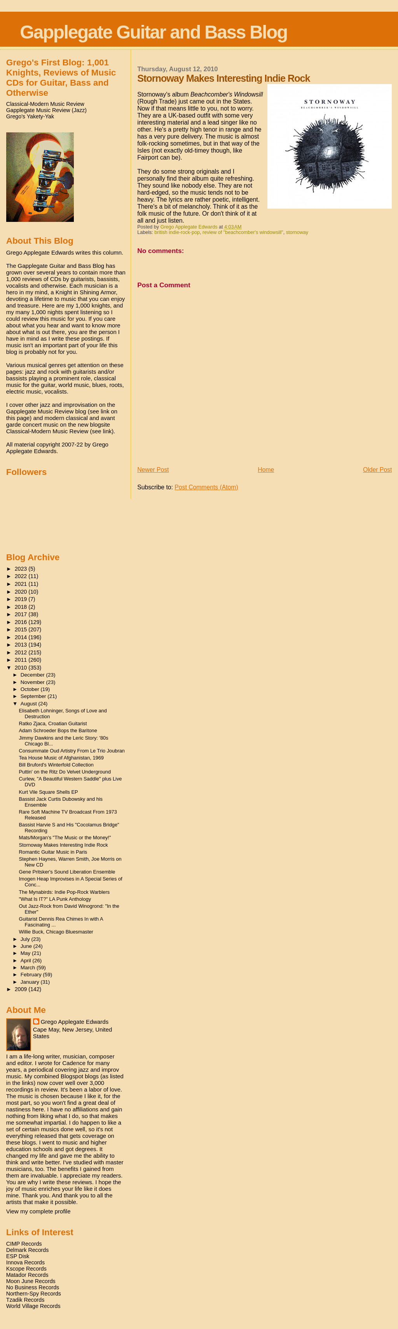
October (31, 689)
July (26, 939)
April (27, 960)
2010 (22, 667)
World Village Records (33, 1306)
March (29, 967)
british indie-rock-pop (177, 232)
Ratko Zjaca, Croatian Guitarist (53, 723)
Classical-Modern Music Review (45, 104)
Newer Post (153, 469)
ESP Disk (18, 1256)
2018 (22, 607)
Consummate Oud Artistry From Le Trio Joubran (72, 751)
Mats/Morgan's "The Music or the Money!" (65, 837)
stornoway (297, 232)
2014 (22, 637)
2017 (22, 614)
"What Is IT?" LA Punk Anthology (55, 899)
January (31, 982)
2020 (22, 592)
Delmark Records (27, 1250)
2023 (22, 569)
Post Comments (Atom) (206, 487)
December (33, 675)
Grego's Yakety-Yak (30, 116)
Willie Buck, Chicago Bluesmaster (56, 932)
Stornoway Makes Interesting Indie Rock (63, 845)
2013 (22, 645)
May (26, 953)
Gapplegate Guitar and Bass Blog (153, 32)
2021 (22, 584)
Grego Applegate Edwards (74, 1021)
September (34, 696)
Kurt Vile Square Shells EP (48, 792)
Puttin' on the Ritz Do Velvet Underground (65, 772)
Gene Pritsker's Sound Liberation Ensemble (67, 872)
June (27, 946)
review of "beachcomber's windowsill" (242, 232)
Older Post (377, 469)
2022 (22, 576)
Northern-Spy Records (33, 1293)
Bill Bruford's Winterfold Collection (56, 765)
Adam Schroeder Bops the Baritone (58, 730)
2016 (22, 622)
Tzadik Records (25, 1300)
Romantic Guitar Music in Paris (53, 852)
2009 (22, 989)
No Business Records (32, 1287)
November (33, 682)
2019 (22, 599)
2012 (22, 652)
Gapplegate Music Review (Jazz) (46, 110)
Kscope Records (26, 1269)
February (32, 974)
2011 (22, 660)
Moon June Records (31, 1281)
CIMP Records (24, 1244)
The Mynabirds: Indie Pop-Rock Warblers (64, 892)
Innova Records (25, 1262)
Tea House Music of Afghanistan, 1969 (61, 758)
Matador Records (27, 1275)
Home (266, 469)
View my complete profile (38, 1211)
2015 (22, 629)
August (29, 704)
